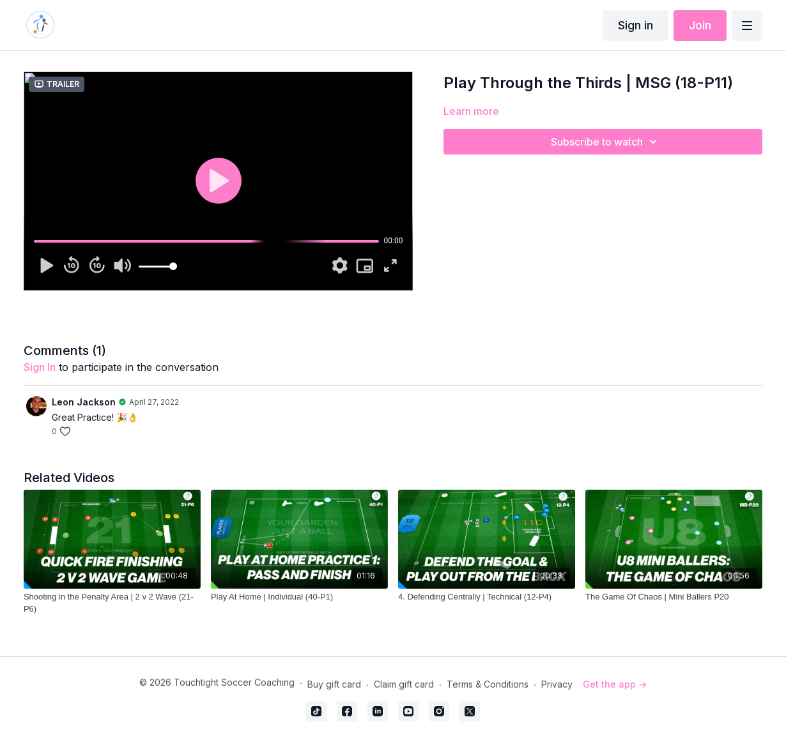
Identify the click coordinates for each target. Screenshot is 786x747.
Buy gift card (334, 684)
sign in (40, 367)
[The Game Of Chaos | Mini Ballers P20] (673, 597)
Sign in (635, 25)
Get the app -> (615, 684)
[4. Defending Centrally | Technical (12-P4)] (486, 597)
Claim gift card (404, 684)
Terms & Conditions (487, 684)
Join (700, 25)
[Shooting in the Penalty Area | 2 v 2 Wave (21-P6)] (112, 603)
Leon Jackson (84, 401)
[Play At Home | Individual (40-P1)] (299, 597)
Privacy (557, 684)
